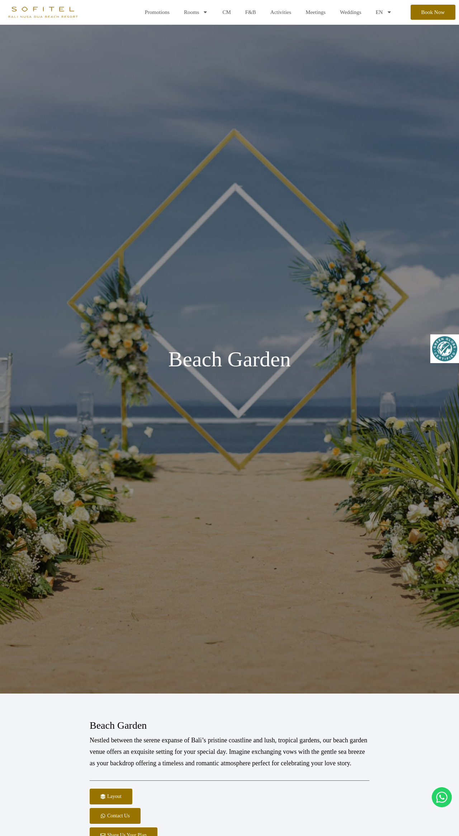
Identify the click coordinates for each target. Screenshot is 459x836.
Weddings (350, 12)
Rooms (196, 12)
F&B (250, 12)
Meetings (316, 12)
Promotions (157, 12)
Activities (280, 12)
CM (226, 12)
